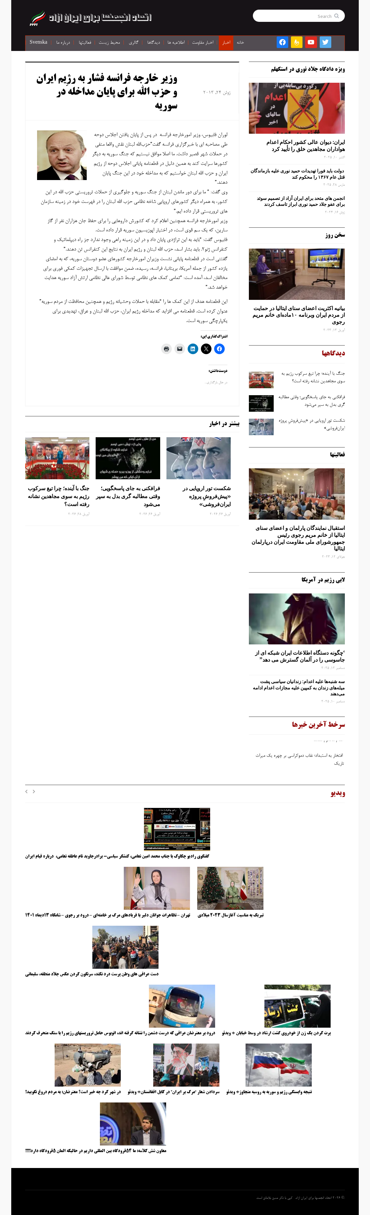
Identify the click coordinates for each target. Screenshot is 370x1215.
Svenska (38, 43)
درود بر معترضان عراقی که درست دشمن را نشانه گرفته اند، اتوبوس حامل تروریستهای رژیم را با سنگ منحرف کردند (120, 1033)
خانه (240, 43)
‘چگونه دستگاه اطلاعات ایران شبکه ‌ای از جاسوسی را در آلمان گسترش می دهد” (300, 656)
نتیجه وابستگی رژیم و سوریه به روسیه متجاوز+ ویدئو (269, 1092)
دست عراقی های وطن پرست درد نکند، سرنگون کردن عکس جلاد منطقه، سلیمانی (92, 974)
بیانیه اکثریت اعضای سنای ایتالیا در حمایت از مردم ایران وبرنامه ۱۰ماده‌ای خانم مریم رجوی (299, 315)
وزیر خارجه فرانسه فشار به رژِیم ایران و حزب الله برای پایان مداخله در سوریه (106, 93)
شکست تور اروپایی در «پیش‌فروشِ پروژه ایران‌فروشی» (207, 496)
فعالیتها (85, 43)
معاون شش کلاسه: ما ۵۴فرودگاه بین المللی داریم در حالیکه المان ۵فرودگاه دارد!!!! (95, 1151)
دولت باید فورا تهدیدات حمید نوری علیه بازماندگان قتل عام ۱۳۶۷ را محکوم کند (298, 174)
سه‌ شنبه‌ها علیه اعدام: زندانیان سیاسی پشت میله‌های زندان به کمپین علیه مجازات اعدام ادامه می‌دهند (299, 687)
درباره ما (63, 43)
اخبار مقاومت (202, 43)
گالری (133, 43)
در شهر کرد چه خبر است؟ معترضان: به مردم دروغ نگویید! (73, 1092)
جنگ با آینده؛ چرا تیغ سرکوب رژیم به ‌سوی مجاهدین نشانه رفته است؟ (58, 496)
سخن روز (335, 235)
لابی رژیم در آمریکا (323, 580)
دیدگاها (153, 43)
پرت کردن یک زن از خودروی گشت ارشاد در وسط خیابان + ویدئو (276, 1033)
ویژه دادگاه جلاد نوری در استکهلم (308, 69)
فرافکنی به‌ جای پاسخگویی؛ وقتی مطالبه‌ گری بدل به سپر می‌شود (128, 496)
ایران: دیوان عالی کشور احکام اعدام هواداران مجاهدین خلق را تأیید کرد (305, 145)
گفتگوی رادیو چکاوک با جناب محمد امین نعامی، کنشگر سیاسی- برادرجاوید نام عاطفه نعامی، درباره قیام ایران (117, 856)
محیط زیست (109, 43)
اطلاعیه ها (175, 43)
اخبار (226, 43)
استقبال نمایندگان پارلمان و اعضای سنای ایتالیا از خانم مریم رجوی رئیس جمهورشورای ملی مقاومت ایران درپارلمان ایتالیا (298, 538)
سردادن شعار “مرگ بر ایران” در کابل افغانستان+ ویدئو (173, 1092)
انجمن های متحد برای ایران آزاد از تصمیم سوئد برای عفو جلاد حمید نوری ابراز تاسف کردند (301, 201)
